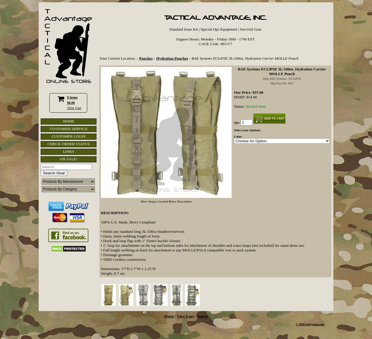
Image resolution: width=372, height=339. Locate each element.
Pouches (146, 58)
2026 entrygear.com (312, 324)
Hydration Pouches (172, 58)
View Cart (74, 108)
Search (202, 316)
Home (169, 316)
